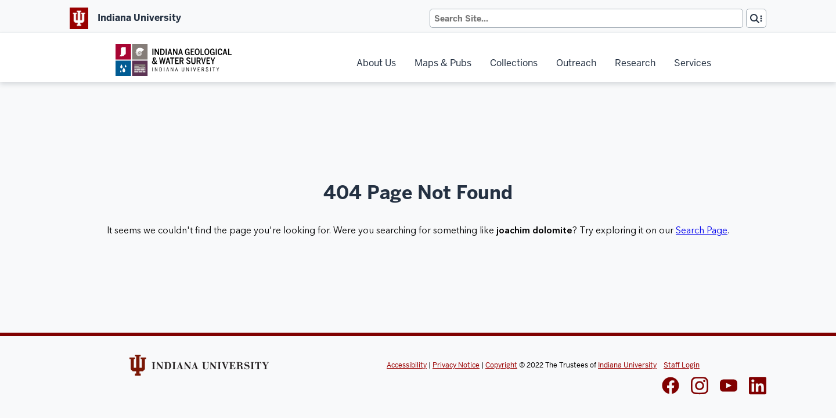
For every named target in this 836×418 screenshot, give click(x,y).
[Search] (586, 18)
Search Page (701, 230)
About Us (376, 63)
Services (692, 63)
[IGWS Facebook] (670, 387)
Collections (514, 63)
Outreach (576, 63)
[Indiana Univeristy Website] (199, 369)
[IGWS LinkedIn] (728, 387)
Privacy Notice (456, 365)
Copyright (501, 365)
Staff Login (682, 365)
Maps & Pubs (443, 63)
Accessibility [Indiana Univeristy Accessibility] (407, 365)
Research (635, 63)
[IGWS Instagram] (699, 387)
